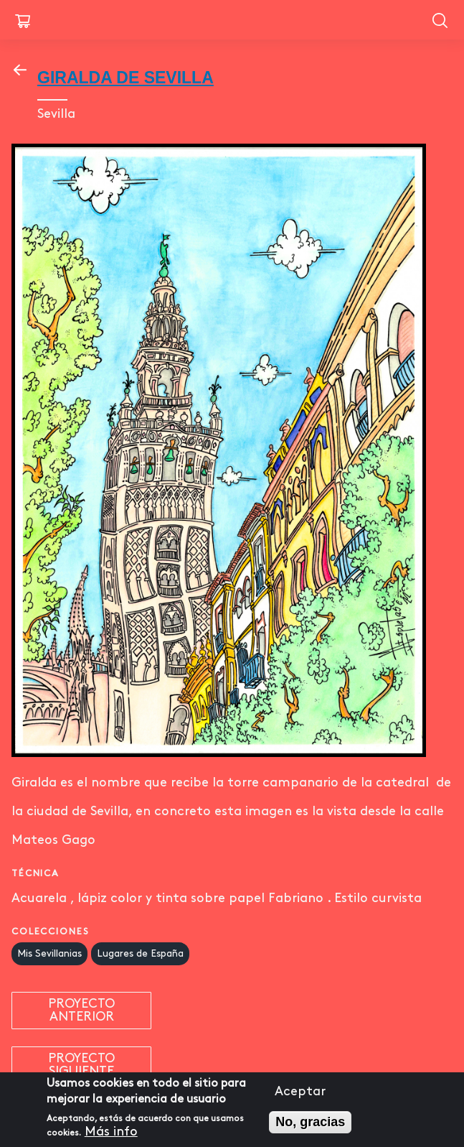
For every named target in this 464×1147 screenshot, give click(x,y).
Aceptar (300, 1096)
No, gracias (310, 1126)
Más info (111, 1136)
